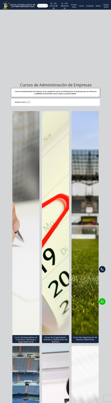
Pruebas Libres (74, 6)
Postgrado (90, 6)
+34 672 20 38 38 (53, 6)
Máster (98, 6)
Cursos (81, 6)
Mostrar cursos (20, 102)
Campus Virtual (106, 6)
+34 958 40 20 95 (64, 6)
